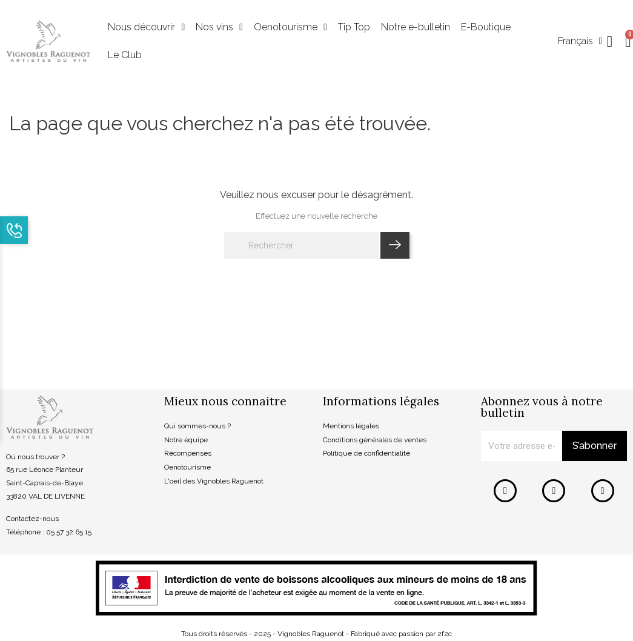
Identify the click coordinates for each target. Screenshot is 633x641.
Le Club (125, 55)
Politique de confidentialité (366, 453)
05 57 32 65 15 (68, 532)
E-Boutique (486, 27)
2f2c (444, 633)
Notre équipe (186, 440)
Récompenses (187, 453)
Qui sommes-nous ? (197, 426)
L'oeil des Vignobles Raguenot (213, 481)
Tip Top (354, 27)
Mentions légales (351, 426)
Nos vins (219, 27)
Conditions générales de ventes (374, 440)
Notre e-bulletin (415, 27)
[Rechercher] (301, 245)
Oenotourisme (290, 27)
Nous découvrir (146, 27)
